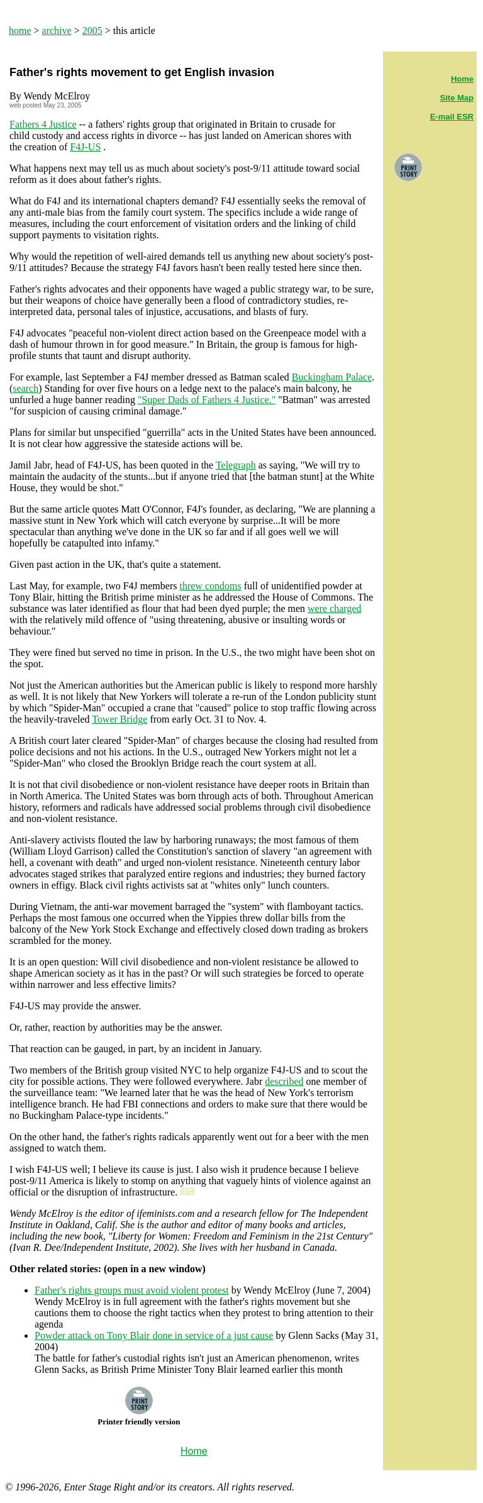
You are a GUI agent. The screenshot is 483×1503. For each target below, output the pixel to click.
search (25, 388)
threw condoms (210, 585)
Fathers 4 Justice (43, 124)
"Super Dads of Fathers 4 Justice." (206, 399)
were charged (334, 608)
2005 (92, 30)
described (284, 1081)
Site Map (457, 98)
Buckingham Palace (332, 377)
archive (57, 30)
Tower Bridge (119, 719)
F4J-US (85, 146)
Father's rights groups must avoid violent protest (132, 1290)
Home (462, 79)
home (20, 30)
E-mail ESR (452, 116)
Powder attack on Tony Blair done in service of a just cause (154, 1335)
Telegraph (236, 465)
